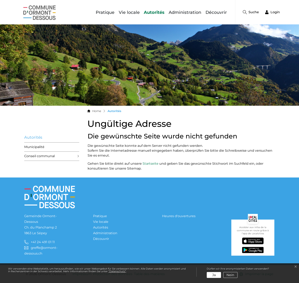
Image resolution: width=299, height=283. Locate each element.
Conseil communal (39, 156)
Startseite (150, 163)
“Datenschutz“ (117, 271)
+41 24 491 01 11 (43, 242)
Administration (185, 12)
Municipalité (34, 147)
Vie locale (129, 12)
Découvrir (216, 12)
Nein (230, 275)
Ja (214, 275)
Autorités (155, 12)
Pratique (105, 12)
